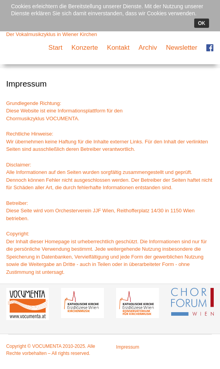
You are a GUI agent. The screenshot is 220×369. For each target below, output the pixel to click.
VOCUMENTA (62, 118)
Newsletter (181, 47)
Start (55, 47)
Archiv (147, 47)
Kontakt (118, 47)
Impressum (127, 347)
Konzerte (85, 47)
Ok (201, 23)
